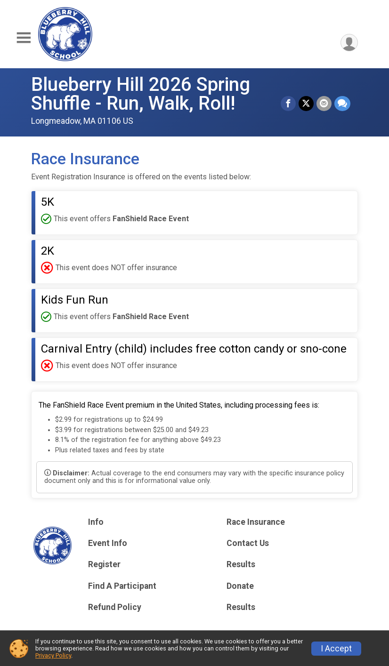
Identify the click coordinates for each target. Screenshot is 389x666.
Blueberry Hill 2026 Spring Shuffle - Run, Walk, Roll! (140, 93)
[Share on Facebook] (288, 103)
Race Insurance (256, 522)
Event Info (107, 543)
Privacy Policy (53, 655)
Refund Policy (114, 607)
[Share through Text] (342, 103)
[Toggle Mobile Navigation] (23, 38)
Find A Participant (122, 586)
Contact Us (248, 543)
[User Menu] (349, 42)
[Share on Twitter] (306, 103)
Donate (240, 586)
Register (104, 564)
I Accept (336, 648)
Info (96, 522)
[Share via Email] (324, 103)
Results (241, 564)
